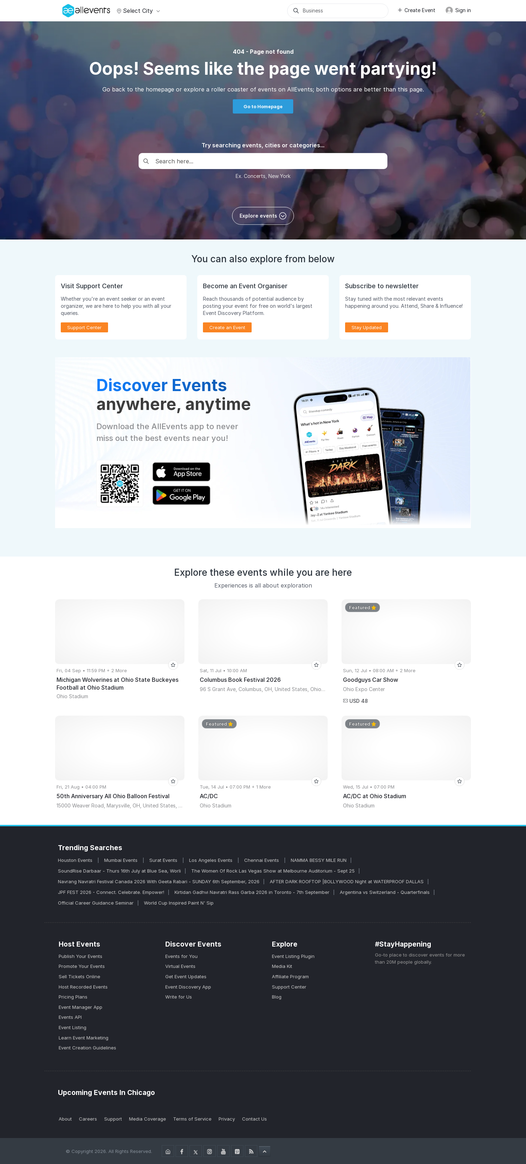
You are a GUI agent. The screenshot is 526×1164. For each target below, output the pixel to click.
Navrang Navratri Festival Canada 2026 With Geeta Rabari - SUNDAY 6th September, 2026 (158, 881)
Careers (88, 1119)
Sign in (458, 10)
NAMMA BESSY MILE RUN (319, 860)
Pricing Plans (73, 997)
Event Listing (72, 1027)
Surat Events (164, 860)
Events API (70, 1017)
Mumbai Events (121, 860)
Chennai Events (262, 860)
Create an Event (227, 327)
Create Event (416, 10)
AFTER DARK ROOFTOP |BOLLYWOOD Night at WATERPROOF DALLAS (347, 881)
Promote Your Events (82, 966)
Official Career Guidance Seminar (96, 903)
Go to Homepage (263, 106)
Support (113, 1119)
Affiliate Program (290, 976)
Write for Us (178, 997)
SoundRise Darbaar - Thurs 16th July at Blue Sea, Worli (119, 871)
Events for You (181, 956)
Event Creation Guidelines (87, 1047)
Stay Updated (366, 327)
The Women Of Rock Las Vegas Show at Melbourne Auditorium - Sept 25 (273, 871)
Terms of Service (192, 1119)
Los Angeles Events (211, 860)
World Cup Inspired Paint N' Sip (179, 903)
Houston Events (76, 860)
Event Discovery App (188, 987)
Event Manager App (80, 1007)
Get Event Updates (185, 976)
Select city (137, 10)
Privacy (227, 1119)
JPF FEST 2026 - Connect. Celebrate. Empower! (111, 892)
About (65, 1119)
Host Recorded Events (83, 987)
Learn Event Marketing (83, 1038)
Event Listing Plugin (293, 956)
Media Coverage (147, 1119)
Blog (276, 997)
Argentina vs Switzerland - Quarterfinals (385, 892)
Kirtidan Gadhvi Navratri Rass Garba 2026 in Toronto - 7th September (252, 892)
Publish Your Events (80, 956)
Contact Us (254, 1119)
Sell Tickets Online (79, 976)
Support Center (84, 327)
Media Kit (282, 966)
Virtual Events (180, 966)
